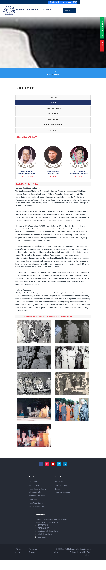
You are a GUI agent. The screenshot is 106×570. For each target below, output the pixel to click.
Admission (33, 482)
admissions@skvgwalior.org (48, 531)
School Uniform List (36, 507)
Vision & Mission (53, 114)
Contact (57, 489)
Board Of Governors (53, 108)
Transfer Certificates (62, 493)
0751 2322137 (43, 528)
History (53, 103)
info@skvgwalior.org (45, 534)
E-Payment (33, 499)
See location (42, 537)
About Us (53, 97)
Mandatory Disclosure (53, 125)
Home (49, 74)
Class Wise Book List (37, 503)
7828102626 (43, 525)
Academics (59, 482)
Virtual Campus (53, 130)
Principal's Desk (53, 119)
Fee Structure (34, 485)
